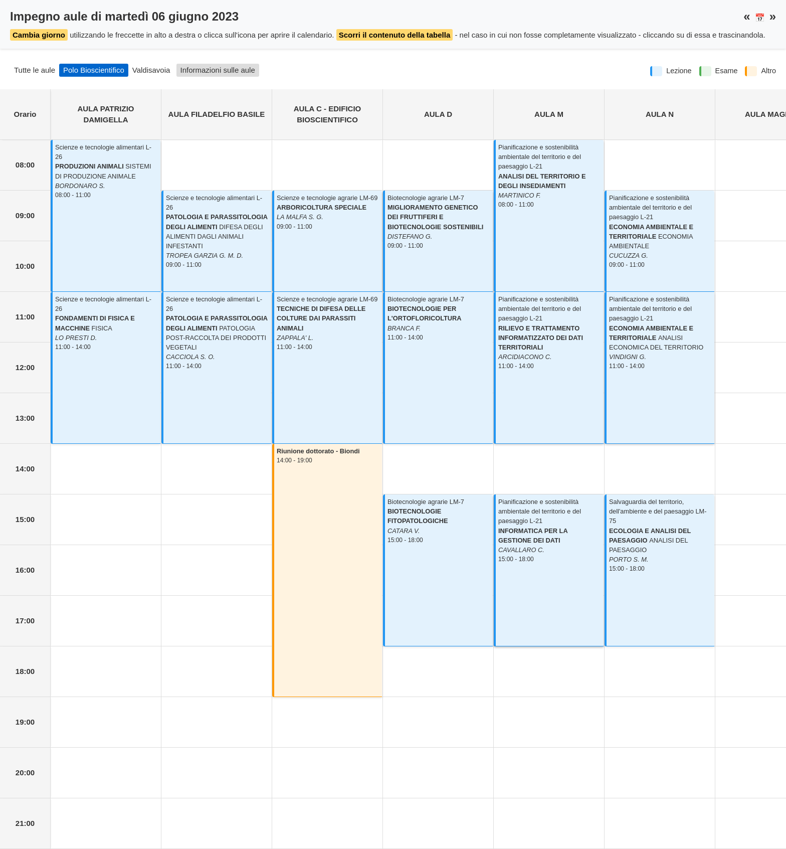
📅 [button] (760, 18)
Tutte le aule (34, 70)
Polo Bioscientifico (93, 70)
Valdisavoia (151, 70)
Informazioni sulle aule (217, 70)
